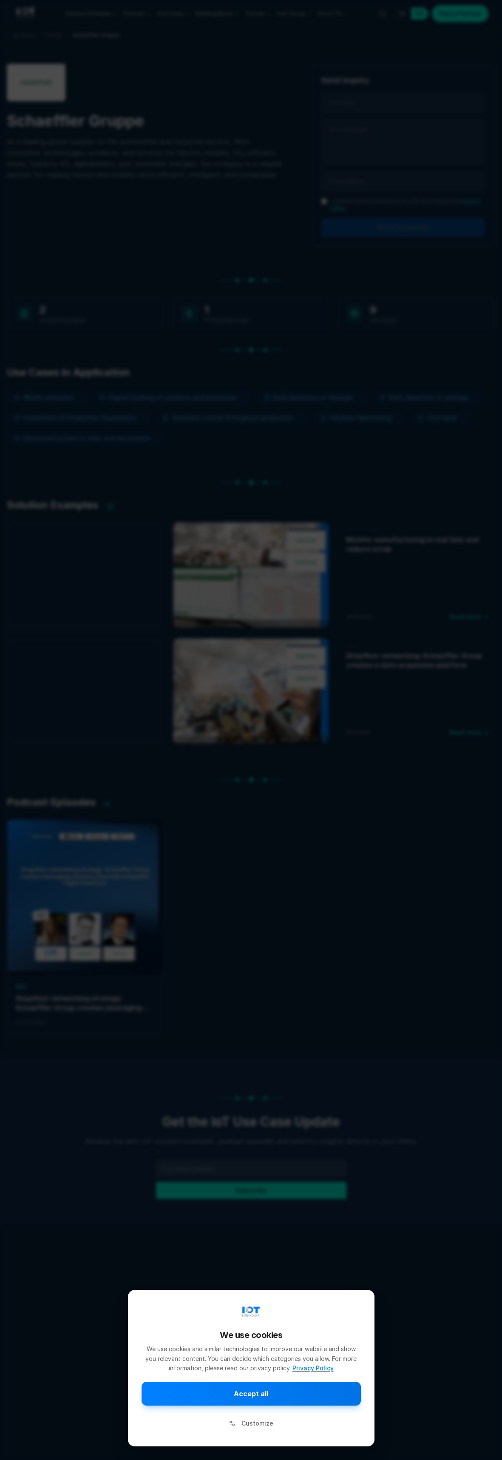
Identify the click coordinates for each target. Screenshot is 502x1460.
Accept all (251, 1393)
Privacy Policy (313, 1368)
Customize (251, 1423)
